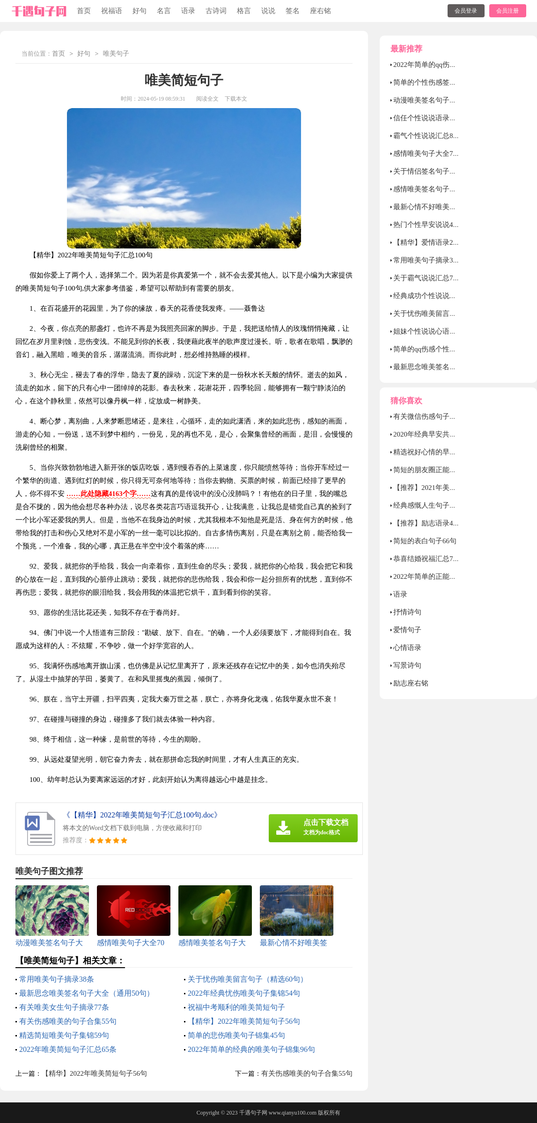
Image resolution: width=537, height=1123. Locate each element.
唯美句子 (116, 54)
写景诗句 (407, 665)
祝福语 (111, 11)
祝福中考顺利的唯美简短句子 (236, 1007)
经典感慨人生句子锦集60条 (435, 505)
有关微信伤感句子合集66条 (435, 416)
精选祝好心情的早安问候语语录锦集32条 (456, 452)
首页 (84, 11)
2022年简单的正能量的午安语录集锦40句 (456, 576)
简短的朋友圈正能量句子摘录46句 (446, 470)
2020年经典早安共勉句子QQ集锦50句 (451, 434)
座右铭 (320, 11)
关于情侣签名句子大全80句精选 (442, 171)
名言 (164, 11)
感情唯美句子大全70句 (428, 153)
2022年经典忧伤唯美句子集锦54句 (244, 993)
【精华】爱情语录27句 (428, 242)
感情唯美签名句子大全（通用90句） (449, 189)
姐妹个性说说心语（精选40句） (442, 331)
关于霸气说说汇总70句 (428, 278)
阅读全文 (207, 98)
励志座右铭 (410, 683)
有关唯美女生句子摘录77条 (64, 1007)
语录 (188, 11)
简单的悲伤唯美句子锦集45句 (236, 1035)
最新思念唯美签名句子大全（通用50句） (86, 993)
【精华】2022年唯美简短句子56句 (244, 1021)
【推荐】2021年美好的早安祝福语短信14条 (460, 487)
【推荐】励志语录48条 (428, 523)
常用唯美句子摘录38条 (56, 979)
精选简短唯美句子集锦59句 (64, 1035)
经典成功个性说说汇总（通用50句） (449, 295)
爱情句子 (407, 630)
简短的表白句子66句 (424, 541)
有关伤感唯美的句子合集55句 (68, 1021)
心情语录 (407, 647)
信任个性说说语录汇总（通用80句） (449, 118)
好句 (139, 11)
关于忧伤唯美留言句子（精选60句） (248, 979)
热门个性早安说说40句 (428, 224)
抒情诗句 (407, 612)
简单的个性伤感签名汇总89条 (439, 82)
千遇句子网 (253, 1112)
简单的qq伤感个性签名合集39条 (442, 349)
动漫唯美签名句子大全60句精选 (442, 100)
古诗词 (216, 11)
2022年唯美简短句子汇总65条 (68, 1049)
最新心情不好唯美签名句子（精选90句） (456, 207)
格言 (244, 11)
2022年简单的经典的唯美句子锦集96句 (251, 1049)
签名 (293, 11)
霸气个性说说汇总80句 (428, 135)
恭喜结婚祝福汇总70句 (428, 558)
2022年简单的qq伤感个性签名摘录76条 (453, 64)
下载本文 (236, 98)
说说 (268, 11)
